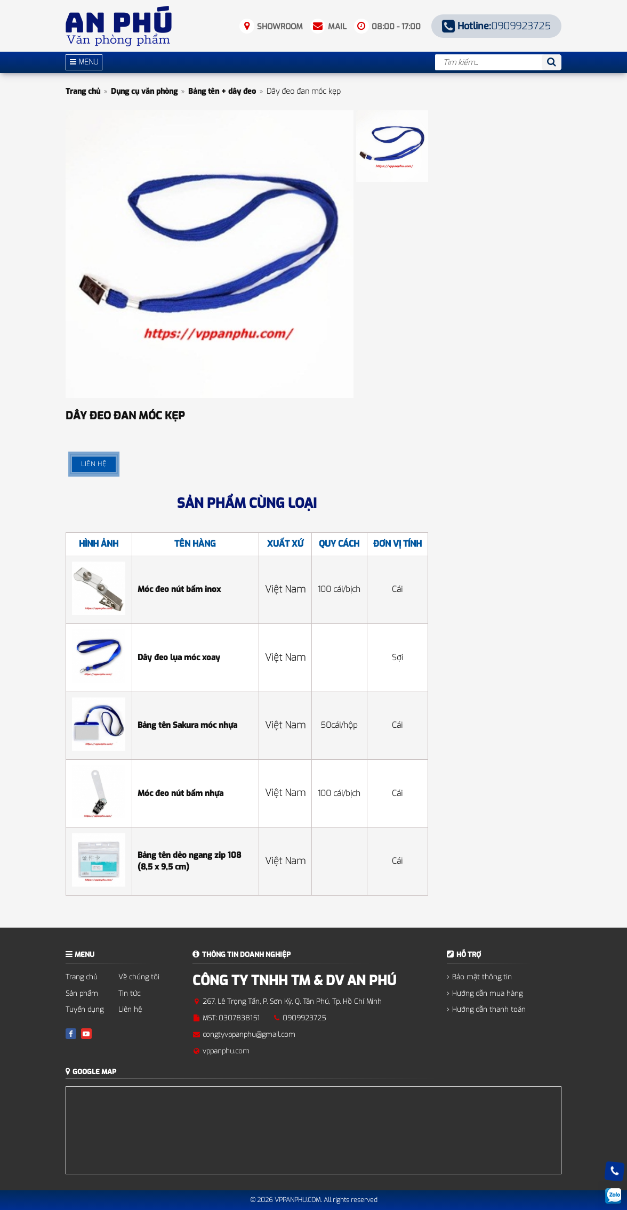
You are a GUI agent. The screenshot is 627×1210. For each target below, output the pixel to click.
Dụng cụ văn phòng (144, 91)
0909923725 (496, 26)
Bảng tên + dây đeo (222, 91)
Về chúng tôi (138, 976)
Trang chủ (83, 91)
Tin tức (129, 993)
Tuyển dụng (84, 1009)
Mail (337, 26)
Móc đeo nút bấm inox (179, 589)
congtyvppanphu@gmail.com (249, 1034)
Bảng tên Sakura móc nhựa (187, 725)
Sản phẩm (82, 993)
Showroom (280, 26)
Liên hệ (130, 1009)
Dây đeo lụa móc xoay (179, 657)
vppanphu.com (226, 1050)
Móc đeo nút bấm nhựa (180, 793)
